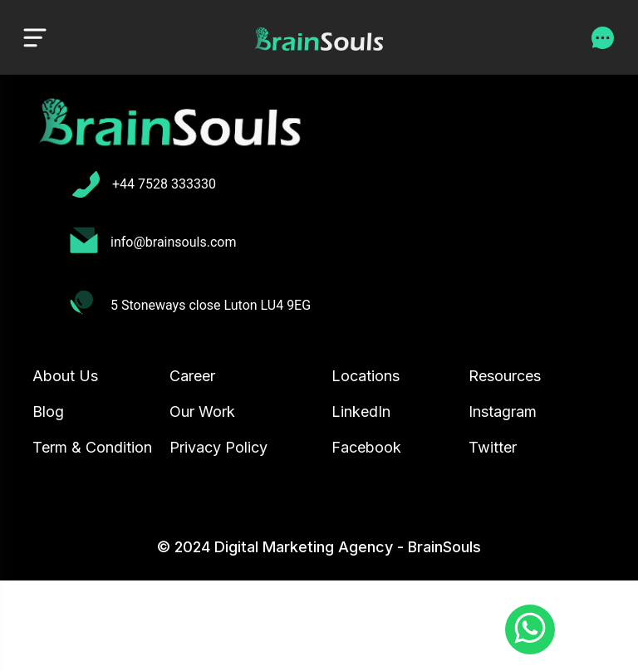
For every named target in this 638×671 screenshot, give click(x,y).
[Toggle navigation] (34, 37)
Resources (505, 375)
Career (192, 375)
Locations (365, 375)
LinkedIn (360, 411)
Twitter (493, 447)
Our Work (202, 411)
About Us (65, 375)
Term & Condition (92, 447)
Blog (48, 411)
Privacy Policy (218, 447)
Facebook (366, 447)
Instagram (503, 411)
